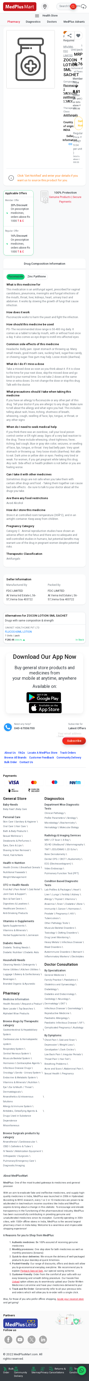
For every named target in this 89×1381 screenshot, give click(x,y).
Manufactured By (16, 584)
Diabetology (50, 989)
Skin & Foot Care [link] (11, 898)
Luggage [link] (7, 974)
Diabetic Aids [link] (31, 952)
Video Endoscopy (53, 868)
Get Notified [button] (80, 123)
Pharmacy (13, 21)
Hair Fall (64, 1059)
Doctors (52, 21)
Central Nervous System (16, 1053)
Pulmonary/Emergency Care (18, 1160)
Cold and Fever (67, 1039)
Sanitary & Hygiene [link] (26, 821)
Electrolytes (77, 956)
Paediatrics (70, 979)
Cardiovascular (27, 1141)
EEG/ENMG (58, 849)
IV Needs (8, 1151)
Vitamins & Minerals (14, 1082)
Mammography (74, 844)
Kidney (75, 894)
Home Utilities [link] (11, 969)
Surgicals (23, 1156)
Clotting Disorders (67, 932)
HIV (72, 913)
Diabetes (70, 904)
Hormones (8, 1063)
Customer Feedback (41, 757)
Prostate (48, 913)
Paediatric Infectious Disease (60, 1022)
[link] (19, 6)
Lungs (55, 894)
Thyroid (58, 899)
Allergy (48, 899)
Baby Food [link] (8, 809)
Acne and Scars (53, 1068)
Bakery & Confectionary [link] (27, 974)
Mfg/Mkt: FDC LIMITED (68, 51)
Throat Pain (50, 1059)
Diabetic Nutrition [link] (12, 952)
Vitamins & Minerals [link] (14, 930)
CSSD (6, 1146)
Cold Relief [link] (34, 889)
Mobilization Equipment (28, 1151)
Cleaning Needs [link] (12, 964)
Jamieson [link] (33, 935)
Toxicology (49, 932)
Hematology (50, 827)
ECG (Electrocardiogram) (57, 863)
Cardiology (49, 999)
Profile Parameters (54, 818)
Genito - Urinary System (28, 1072)
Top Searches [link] (26, 1008)
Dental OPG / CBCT (55, 859)
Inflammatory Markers (56, 956)
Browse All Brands (15, 757)
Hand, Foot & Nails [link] (13, 855)
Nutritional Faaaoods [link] (14, 872)
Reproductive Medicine (56, 1013)
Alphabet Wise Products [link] (16, 1013)
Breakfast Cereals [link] (30, 867)
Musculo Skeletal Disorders (59, 928)
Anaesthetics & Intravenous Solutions (18, 1099)
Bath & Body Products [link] (14, 831)
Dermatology (51, 1003)
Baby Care (21, 809)
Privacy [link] (44, 1372)
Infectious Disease (72, 942)
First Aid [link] (7, 889)
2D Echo (71, 849)
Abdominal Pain (73, 1068)
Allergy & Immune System (17, 1106)
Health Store (46, 15)
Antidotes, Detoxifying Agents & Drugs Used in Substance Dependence (20, 1116)
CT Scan (55, 840)
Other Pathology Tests (56, 923)
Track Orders (68, 752)
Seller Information (70, 140)
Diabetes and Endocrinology (59, 994)
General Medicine (54, 975)
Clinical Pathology (54, 813)
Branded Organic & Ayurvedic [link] (19, 983)
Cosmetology (74, 1008)
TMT (47, 849)
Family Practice (53, 979)
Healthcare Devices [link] (14, 908)
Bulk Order (10, 762)
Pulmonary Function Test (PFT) (61, 873)
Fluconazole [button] (15, 276)
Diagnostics (33, 21)
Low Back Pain (52, 1054)
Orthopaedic (9, 1156)
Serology (71, 818)
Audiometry (74, 859)
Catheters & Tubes (21, 1146)
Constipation (51, 1049)
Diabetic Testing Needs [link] (15, 947)
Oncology (8, 1072)
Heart (76, 889)
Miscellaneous (11, 1125)
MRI (46, 840)
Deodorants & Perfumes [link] (16, 840)
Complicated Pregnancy (57, 1027)
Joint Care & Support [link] (14, 894)
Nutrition (32, 1082)
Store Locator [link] (9, 1008)
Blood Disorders (52, 947)
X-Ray (66, 840)
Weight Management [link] (14, 877)
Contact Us (26, 762)
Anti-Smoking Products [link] (15, 913)
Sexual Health (51, 1073)
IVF (81, 1022)
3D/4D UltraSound (54, 844)
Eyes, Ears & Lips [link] (12, 845)
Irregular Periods (72, 1054)
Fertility (65, 894)
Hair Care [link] (21, 826)
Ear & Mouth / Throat (20, 1087)
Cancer (62, 908)
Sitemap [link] (36, 1372)
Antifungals (70, 115)
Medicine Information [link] (16, 999)
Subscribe (74, 740)
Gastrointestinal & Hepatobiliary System (20, 1032)
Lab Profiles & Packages (57, 889)
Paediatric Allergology (56, 1018)
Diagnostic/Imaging (14, 1165)
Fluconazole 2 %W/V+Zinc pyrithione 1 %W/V (70, 93)
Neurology (63, 999)
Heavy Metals (51, 942)
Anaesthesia (10, 1141)
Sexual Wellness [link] (12, 836)
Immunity (49, 908)
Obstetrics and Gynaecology (59, 984)
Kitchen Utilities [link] (29, 969)
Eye (5, 1087)
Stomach (77, 952)
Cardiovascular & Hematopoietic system (20, 1042)
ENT (63, 1003)
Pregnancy (62, 913)
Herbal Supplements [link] (14, 935)
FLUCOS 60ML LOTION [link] (18, 631)
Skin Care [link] (8, 821)
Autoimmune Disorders (57, 952)
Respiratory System (13, 1049)
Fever (60, 904)
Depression (50, 1044)
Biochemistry (67, 822)
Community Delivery (69, 757)
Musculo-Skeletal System (16, 1058)
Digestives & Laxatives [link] (15, 903)
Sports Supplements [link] (14, 925)
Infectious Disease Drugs (17, 1068)
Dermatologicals (12, 1091)
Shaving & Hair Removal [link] (16, 850)
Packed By (54, 584)
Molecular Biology (69, 827)
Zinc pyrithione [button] (36, 276)
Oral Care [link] (8, 826)
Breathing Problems (55, 1063)
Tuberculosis (51, 918)
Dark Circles (67, 1049)
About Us (10, 752)
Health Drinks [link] (10, 867)
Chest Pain (50, 1039)
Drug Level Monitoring (56, 937)
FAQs (21, 752)
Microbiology (51, 822)
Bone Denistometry (54, 854)
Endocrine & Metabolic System (19, 1077)
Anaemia (49, 904)
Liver (47, 894)
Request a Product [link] (32, 1003)
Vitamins (70, 899)
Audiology (78, 1027)
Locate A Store (42, 752)
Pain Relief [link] (20, 889)
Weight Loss (66, 1044)
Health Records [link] (11, 1003)
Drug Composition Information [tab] (44, 263)
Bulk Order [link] (8, 1370)
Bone (80, 904)
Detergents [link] (29, 964)
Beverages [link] (8, 979)
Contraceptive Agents (28, 1063)
